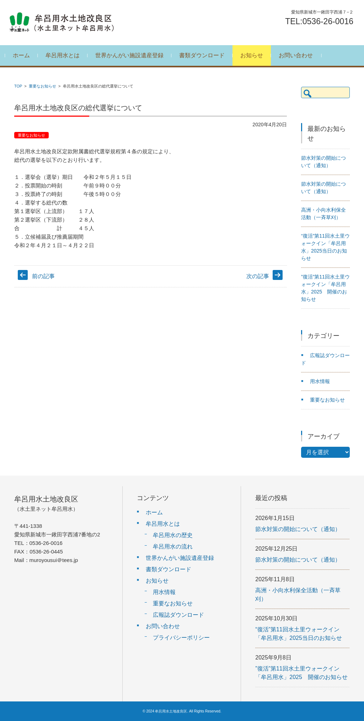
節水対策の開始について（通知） (298, 529)
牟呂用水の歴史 (173, 535)
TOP (18, 86)
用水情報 (320, 381)
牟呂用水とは (65, 55)
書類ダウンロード (204, 55)
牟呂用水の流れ (173, 547)
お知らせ (253, 55)
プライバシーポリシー (181, 638)
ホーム (23, 55)
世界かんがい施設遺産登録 (131, 55)
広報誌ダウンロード (178, 615)
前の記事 (43, 276)
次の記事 (257, 276)
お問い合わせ (298, 55)
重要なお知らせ (42, 86)
